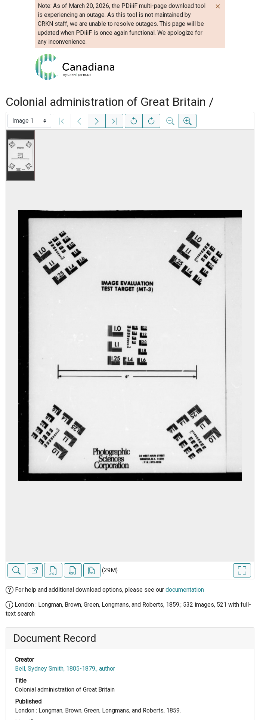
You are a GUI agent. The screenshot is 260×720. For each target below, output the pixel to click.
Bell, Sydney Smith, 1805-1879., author (65, 668)
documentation (184, 589)
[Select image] (29, 121)
